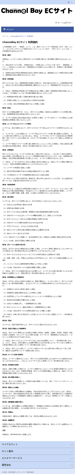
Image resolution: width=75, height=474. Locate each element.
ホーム (5, 36)
